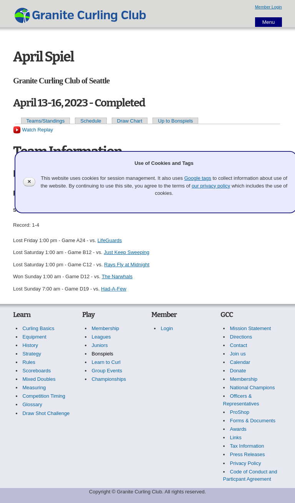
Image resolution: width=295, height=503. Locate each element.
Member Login (268, 7)
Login (167, 328)
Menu (268, 22)
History (30, 345)
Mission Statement (250, 328)
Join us (238, 354)
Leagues (101, 337)
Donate (238, 371)
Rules (29, 362)
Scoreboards (37, 371)
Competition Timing (44, 396)
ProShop (240, 412)
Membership (105, 328)
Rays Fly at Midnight (126, 264)
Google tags (197, 178)
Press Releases (247, 454)
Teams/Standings (46, 121)
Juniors (100, 345)
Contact (238, 345)
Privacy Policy (245, 463)
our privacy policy (211, 186)
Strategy (32, 354)
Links (236, 437)
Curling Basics (39, 328)
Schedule (90, 121)
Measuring (34, 387)
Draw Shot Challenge (46, 413)
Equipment (34, 337)
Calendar (240, 362)
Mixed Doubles (39, 379)
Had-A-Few (113, 289)
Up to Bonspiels (175, 121)
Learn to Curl (106, 362)
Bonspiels (102, 354)
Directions (241, 337)
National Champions (252, 387)
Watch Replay (33, 130)
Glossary (32, 404)
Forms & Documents (252, 420)
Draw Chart (130, 121)
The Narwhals (117, 276)
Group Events (107, 371)
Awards (238, 429)
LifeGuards (110, 240)
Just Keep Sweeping (126, 252)
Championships (109, 379)
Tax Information (247, 446)
